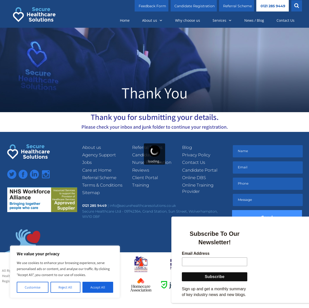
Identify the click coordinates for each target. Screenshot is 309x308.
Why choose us (187, 20)
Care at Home (96, 170)
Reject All (65, 287)
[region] (65, 272)
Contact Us (286, 20)
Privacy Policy (196, 154)
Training (140, 185)
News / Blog (254, 20)
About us (152, 20)
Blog (187, 147)
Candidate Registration (194, 6)
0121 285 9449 (273, 6)
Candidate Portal (199, 170)
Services (222, 20)
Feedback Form (152, 6)
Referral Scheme (237, 6)
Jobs (87, 162)
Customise (32, 287)
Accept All (97, 287)
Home (125, 20)
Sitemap (91, 192)
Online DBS (194, 177)
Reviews (140, 170)
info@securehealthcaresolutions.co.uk (143, 205)
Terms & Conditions (102, 185)
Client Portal (145, 177)
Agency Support (99, 154)
